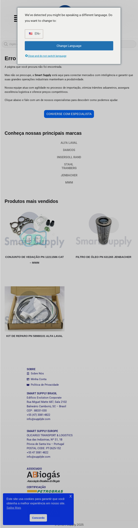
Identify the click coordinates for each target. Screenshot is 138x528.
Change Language (69, 46)
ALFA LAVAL (69, 143)
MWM (69, 182)
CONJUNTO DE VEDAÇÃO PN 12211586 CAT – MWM (34, 259)
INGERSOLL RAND (69, 157)
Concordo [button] (38, 517)
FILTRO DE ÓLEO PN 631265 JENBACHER (103, 256)
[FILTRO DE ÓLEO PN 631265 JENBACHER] (104, 229)
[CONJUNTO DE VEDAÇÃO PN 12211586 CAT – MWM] (34, 229)
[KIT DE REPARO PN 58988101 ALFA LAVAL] (34, 308)
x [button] (70, 496)
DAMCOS (69, 150)
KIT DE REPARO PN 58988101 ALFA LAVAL (34, 335)
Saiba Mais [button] (13, 507)
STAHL (69, 166)
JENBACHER (69, 175)
